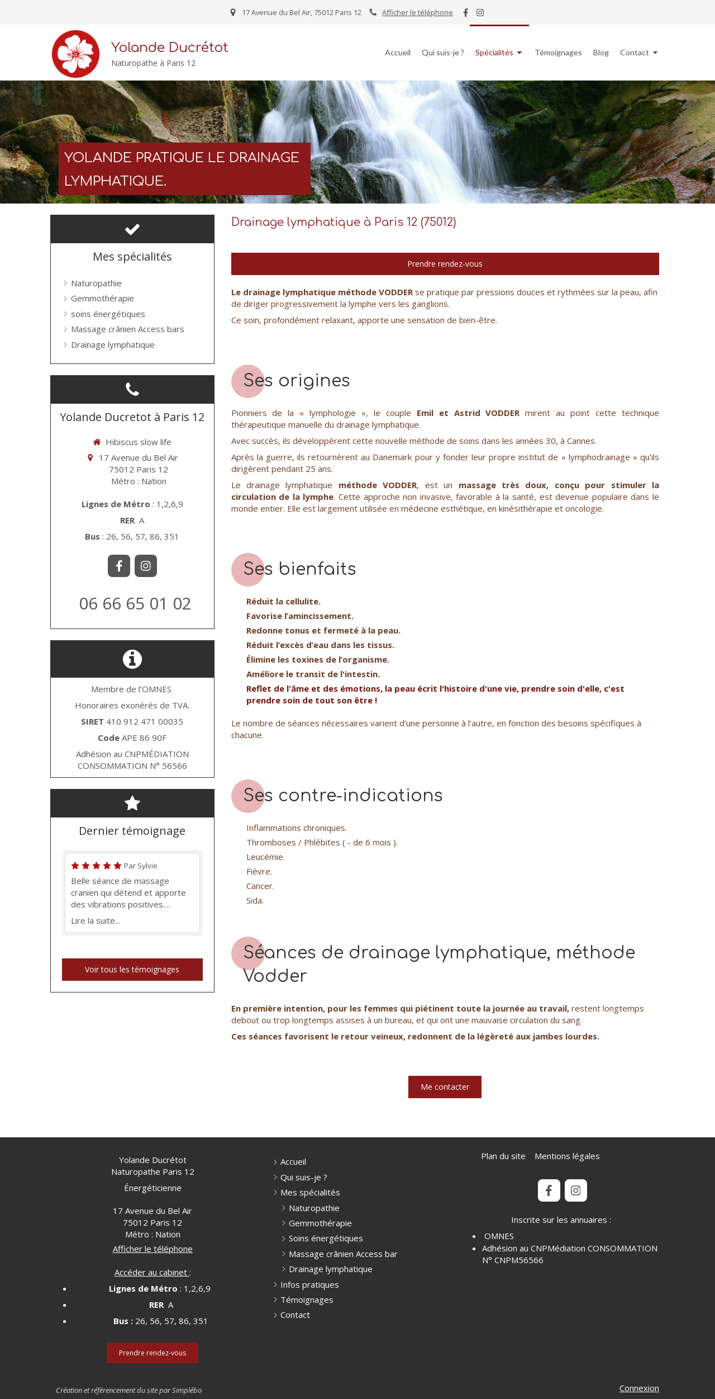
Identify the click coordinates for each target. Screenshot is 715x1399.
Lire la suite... (95, 920)
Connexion (639, 1387)
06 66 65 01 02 (135, 603)
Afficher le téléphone (417, 12)
